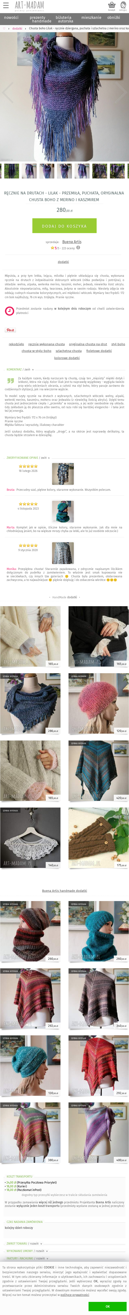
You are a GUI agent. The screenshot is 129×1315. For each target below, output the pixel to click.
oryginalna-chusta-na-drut (88, 344)
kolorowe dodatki (67, 358)
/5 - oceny (62, 248)
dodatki (63, 262)
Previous (7, 92)
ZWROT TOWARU (25, 1243)
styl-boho (118, 344)
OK (108, 1306)
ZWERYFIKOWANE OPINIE (28, 457)
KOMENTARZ (21, 369)
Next (121, 92)
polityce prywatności (74, 1295)
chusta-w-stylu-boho (36, 351)
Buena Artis (71, 242)
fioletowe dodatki (99, 351)
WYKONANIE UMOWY (28, 1251)
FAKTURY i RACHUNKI (28, 1258)
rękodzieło (16, 344)
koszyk (111, 10)
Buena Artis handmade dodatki (64, 890)
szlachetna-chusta (69, 351)
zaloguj (123, 10)
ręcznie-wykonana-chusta (46, 344)
